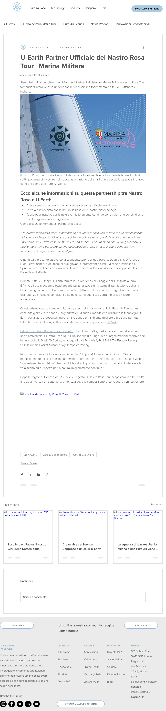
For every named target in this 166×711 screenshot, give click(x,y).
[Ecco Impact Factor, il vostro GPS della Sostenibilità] (28, 524)
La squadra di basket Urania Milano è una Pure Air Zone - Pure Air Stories (137, 546)
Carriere (112, 666)
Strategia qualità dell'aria (55, 454)
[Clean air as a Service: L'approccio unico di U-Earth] (83, 524)
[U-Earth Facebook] (11, 704)
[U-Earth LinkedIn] (28, 704)
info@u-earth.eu (140, 691)
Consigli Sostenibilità (83, 454)
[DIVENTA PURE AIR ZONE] (147, 8)
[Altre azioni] (144, 47)
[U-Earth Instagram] (3, 704)
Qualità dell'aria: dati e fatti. (39, 24)
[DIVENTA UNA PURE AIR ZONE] (81, 703)
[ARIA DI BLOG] (141, 625)
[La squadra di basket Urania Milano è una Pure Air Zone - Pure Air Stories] (137, 524)
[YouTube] (36, 704)
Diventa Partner (116, 674)
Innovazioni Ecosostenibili (133, 24)
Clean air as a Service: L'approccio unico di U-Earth (82, 546)
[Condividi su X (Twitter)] (30, 474)
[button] (37, 8)
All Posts (9, 24)
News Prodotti (100, 24)
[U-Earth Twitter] (20, 704)
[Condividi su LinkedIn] (38, 474)
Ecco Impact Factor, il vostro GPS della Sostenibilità (27, 546)
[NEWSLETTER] (17, 625)
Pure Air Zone (30, 454)
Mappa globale (92, 674)
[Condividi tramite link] (46, 474)
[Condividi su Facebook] (22, 474)
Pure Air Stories (73, 24)
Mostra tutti (157, 504)
